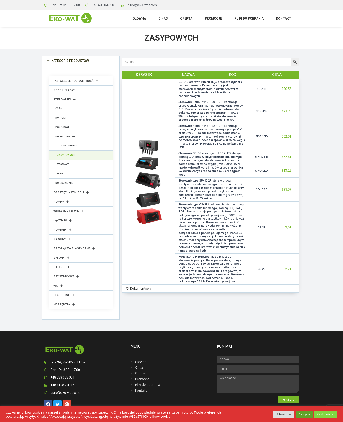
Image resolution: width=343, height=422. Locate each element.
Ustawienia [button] (283, 414)
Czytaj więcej (326, 414)
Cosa (58, 108)
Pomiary (62, 229)
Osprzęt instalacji (71, 192)
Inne (60, 173)
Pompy (61, 201)
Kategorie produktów (69, 61)
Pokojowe (62, 127)
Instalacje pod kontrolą (75, 80)
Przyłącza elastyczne (74, 248)
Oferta (186, 18)
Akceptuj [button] (304, 414)
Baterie (61, 267)
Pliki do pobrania (249, 18)
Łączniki (62, 220)
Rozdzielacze (66, 90)
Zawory (62, 239)
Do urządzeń (64, 183)
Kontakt (283, 18)
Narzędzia (64, 304)
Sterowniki (64, 99)
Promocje (213, 18)
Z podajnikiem (67, 145)
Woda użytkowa (68, 211)
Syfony (61, 257)
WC (58, 285)
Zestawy (63, 164)
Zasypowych (66, 154)
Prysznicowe (66, 276)
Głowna (139, 18)
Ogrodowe (63, 295)
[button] (80, 61)
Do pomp (61, 117)
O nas (163, 18)
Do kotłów (65, 136)
